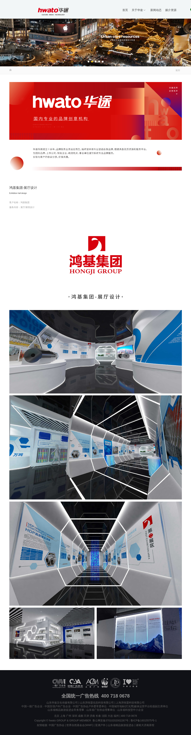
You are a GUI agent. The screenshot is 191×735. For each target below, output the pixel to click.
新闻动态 (156, 10)
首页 (125, 10)
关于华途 (138, 10)
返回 (178, 70)
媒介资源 (170, 10)
